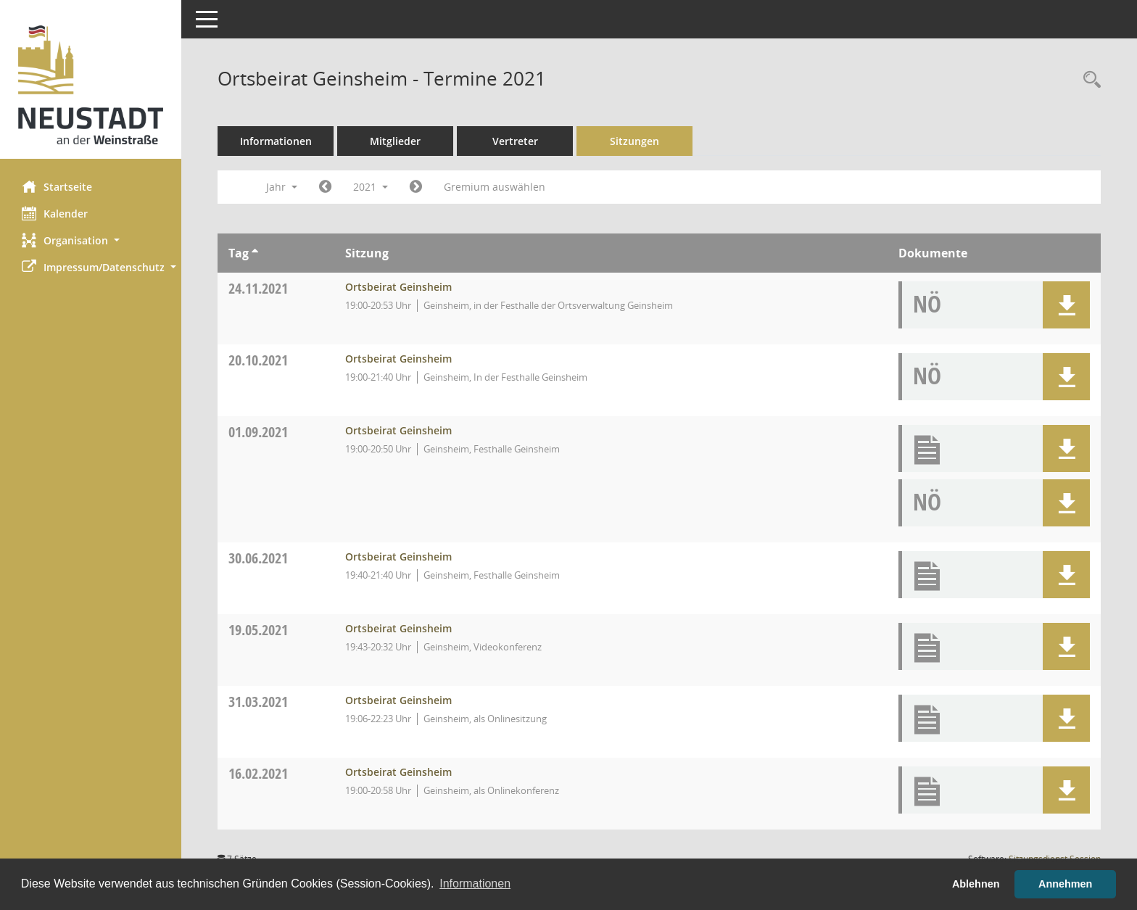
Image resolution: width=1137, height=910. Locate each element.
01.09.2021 (258, 432)
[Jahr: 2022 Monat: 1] (416, 187)
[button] (90, 240)
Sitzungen (634, 141)
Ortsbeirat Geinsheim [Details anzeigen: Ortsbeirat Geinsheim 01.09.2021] (398, 430)
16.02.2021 (258, 773)
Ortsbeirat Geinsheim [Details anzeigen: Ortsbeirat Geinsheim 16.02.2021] (398, 772)
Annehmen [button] (1065, 884)
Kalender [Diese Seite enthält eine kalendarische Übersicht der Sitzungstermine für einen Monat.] (55, 213)
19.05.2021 (258, 630)
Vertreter (515, 141)
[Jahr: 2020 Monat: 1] (325, 187)
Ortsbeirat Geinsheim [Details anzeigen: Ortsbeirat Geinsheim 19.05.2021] (398, 628)
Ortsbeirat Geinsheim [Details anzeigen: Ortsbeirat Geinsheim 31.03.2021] (398, 700)
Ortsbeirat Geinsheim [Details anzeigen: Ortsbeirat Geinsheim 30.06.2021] (398, 556)
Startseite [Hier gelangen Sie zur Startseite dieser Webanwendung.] (57, 186)
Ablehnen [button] (976, 884)
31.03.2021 (258, 701)
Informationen (276, 141)
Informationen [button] (474, 883)
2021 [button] (370, 187)
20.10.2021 (258, 360)
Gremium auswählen (494, 187)
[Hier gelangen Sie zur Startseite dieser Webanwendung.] (90, 84)
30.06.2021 (258, 558)
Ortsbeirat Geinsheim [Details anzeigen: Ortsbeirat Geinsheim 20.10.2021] (398, 358)
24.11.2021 (258, 288)
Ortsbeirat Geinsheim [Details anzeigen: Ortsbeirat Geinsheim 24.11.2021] (398, 287)
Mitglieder (395, 141)
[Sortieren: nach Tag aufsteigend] (255, 253)
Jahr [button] (281, 187)
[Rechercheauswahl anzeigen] (1088, 80)
